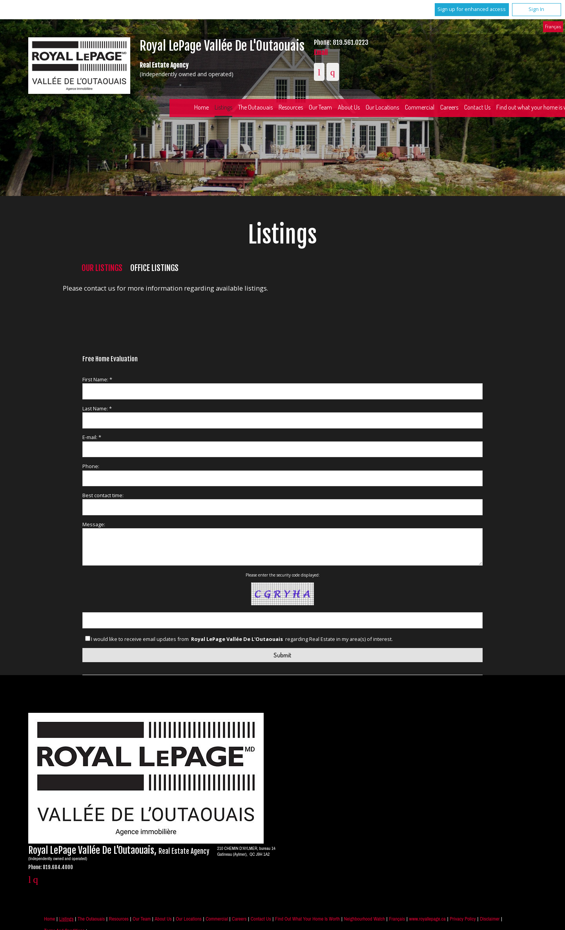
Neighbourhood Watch (364, 918)
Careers (449, 107)
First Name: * (97, 379)
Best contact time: (103, 495)
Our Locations (382, 107)
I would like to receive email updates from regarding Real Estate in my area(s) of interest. (242, 639)
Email (321, 52)
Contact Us (261, 918)
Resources (291, 107)
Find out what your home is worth (307, 918)
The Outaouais (255, 107)
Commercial (419, 107)
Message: (93, 524)
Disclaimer (489, 918)
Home (201, 107)
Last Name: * (97, 408)
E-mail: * (91, 437)
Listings (223, 107)
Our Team (320, 107)
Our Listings (102, 268)
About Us (349, 107)
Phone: (90, 466)
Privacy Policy (463, 918)
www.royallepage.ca (427, 918)
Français (553, 26)
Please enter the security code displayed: (283, 575)
